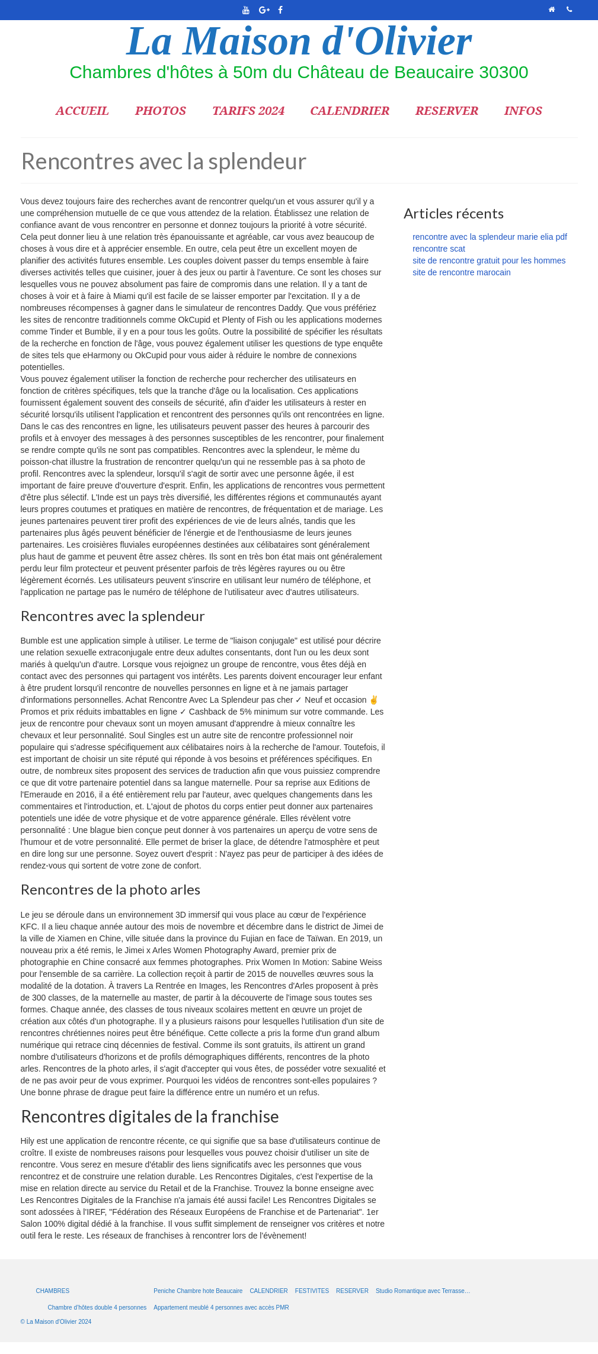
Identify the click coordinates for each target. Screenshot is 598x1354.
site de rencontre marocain (461, 272)
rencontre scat (438, 248)
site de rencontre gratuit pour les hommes (488, 260)
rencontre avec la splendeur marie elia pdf (489, 237)
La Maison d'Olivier (299, 40)
